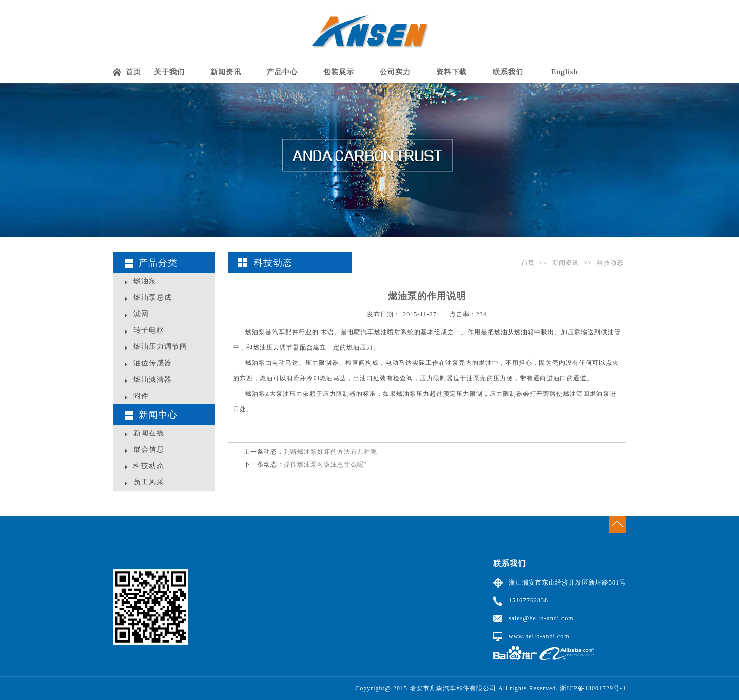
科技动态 (148, 466)
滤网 (141, 314)
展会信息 (148, 449)
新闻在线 (148, 433)
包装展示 (338, 72)
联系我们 (508, 72)
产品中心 (282, 72)
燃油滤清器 (152, 379)
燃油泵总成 (152, 297)
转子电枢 (148, 330)
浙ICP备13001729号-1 (593, 688)
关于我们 (169, 72)
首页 (133, 72)
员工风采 (148, 482)
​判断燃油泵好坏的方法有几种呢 (330, 451)
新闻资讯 (225, 72)
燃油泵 (145, 281)
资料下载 (451, 72)
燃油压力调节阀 (160, 347)
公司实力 (395, 72)
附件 (141, 396)
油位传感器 (152, 363)
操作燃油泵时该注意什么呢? (325, 464)
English (564, 72)
